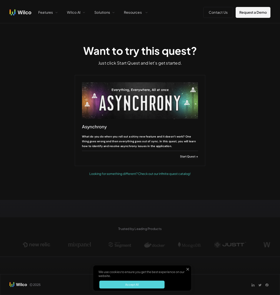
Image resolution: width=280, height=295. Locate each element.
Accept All (132, 284)
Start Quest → (189, 156)
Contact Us (218, 12)
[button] (48, 12)
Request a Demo (253, 12)
